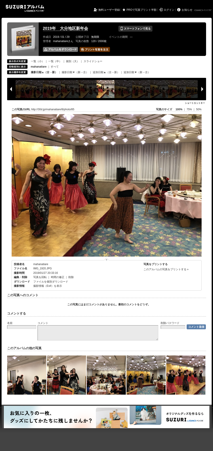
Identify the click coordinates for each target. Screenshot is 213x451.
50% (198, 109)
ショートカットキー (195, 103)
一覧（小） (37, 61)
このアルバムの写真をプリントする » (166, 269)
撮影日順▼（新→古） (75, 72)
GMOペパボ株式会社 (203, 10)
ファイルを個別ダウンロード (50, 281)
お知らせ (187, 9)
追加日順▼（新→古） (137, 72)
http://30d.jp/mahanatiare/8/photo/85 (52, 109)
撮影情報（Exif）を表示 (47, 285)
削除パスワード (170, 323)
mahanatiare (40, 264)
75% (190, 109)
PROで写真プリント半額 (141, 9)
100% (179, 109)
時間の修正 (57, 277)
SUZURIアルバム (25, 8)
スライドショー (93, 61)
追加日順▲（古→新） (106, 72)
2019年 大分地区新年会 (65, 28)
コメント (43, 323)
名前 (10, 323)
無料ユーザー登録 (109, 9)
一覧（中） (55, 61)
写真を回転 (40, 277)
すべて (55, 66)
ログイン (169, 9)
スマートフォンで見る (135, 29)
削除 (71, 277)
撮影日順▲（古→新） (44, 72)
